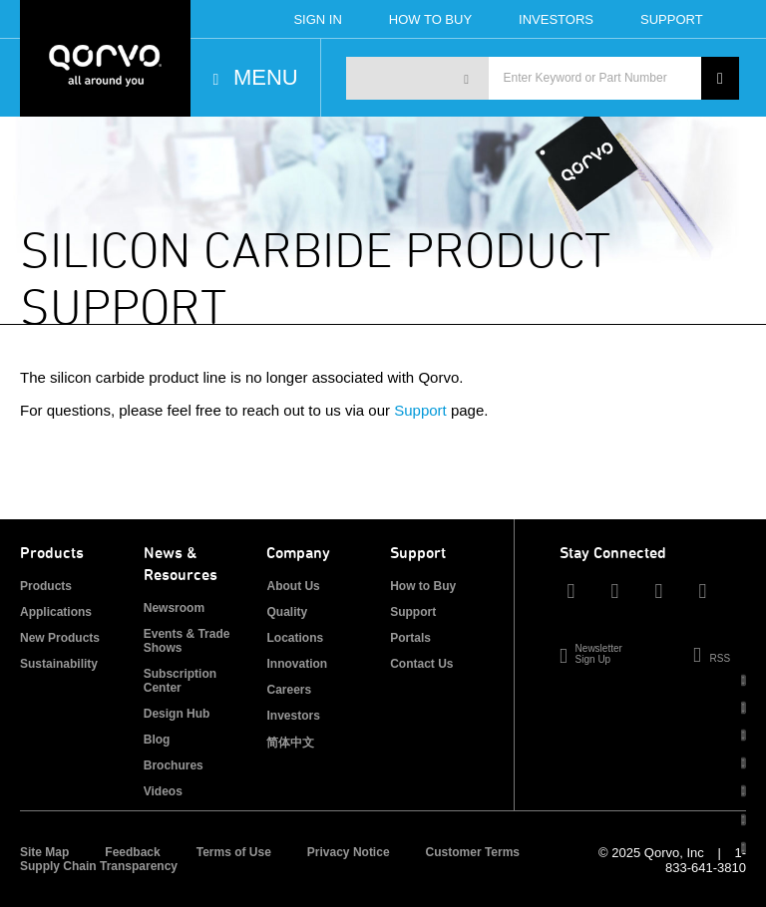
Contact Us (421, 664)
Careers (288, 690)
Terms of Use (233, 852)
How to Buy (423, 586)
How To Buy (430, 19)
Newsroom (174, 608)
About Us (292, 586)
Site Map (44, 852)
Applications (56, 612)
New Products (60, 638)
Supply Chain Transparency (99, 866)
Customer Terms (473, 852)
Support (671, 19)
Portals (410, 638)
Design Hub (177, 714)
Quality (286, 612)
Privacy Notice (348, 852)
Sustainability (59, 664)
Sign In (317, 19)
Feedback (132, 852)
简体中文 (290, 743)
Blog (157, 740)
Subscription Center (180, 681)
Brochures (173, 765)
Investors (556, 19)
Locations (294, 638)
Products (46, 586)
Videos (163, 791)
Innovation (296, 664)
